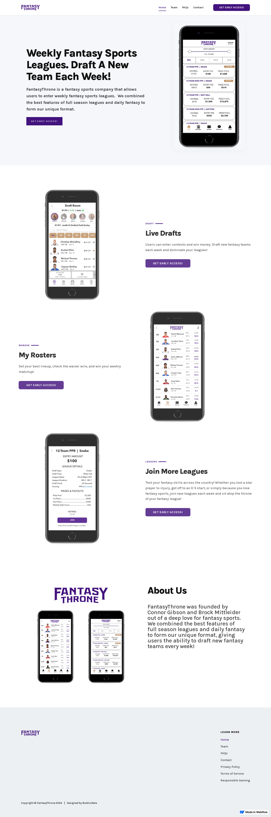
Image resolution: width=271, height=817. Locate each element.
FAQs (224, 753)
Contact (226, 760)
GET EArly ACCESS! (44, 121)
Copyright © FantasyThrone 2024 (41, 803)
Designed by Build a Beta (82, 803)
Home (225, 739)
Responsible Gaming (235, 780)
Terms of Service (232, 773)
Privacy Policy (230, 767)
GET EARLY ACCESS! (231, 7)
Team (224, 746)
